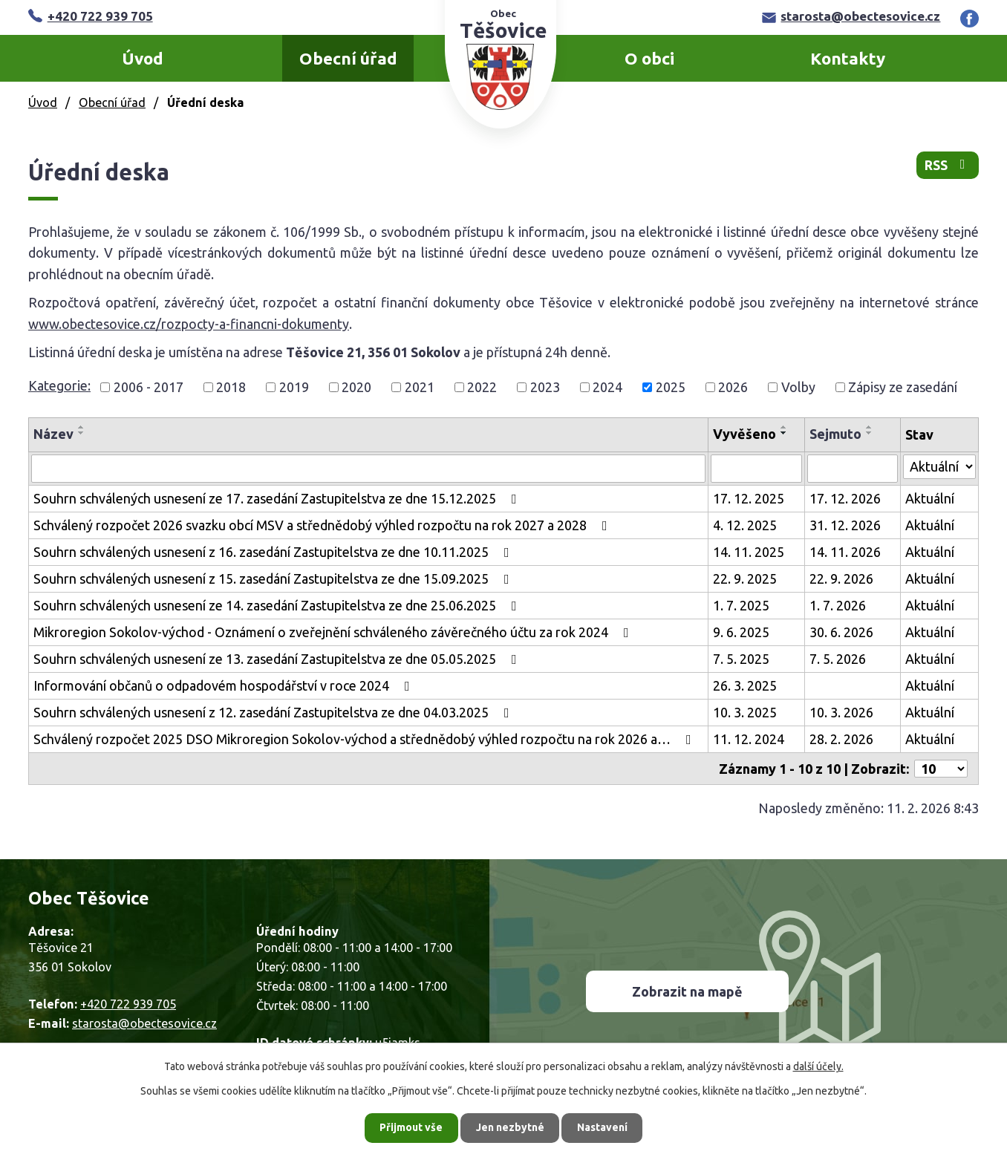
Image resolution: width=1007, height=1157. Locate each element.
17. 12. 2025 (748, 498)
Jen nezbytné (510, 1127)
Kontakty (847, 58)
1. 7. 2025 (741, 605)
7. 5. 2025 (741, 658)
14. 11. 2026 (845, 551)
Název (53, 433)
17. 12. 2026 (845, 498)
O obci (649, 58)
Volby (798, 386)
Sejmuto (835, 433)
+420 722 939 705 (90, 16)
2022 (482, 386)
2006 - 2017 (148, 386)
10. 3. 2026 (841, 712)
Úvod (142, 58)
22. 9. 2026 (841, 578)
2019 (294, 386)
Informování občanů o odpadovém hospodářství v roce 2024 (224, 685)
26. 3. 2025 (745, 685)
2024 (607, 386)
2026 (733, 386)
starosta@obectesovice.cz (851, 16)
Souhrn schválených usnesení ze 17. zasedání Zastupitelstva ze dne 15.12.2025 (278, 498)
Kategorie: (59, 385)
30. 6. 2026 (841, 632)
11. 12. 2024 (748, 738)
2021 (419, 386)
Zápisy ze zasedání (902, 386)
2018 (231, 386)
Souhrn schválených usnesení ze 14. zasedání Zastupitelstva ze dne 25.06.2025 (278, 605)
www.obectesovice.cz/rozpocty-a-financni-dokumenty (188, 323)
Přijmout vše (411, 1127)
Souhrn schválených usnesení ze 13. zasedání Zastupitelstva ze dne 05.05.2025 (278, 658)
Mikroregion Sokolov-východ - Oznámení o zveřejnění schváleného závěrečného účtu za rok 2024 (334, 632)
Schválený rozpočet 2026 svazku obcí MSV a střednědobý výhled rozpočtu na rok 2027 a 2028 (323, 525)
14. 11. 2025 (748, 551)
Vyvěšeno (744, 433)
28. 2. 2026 (841, 738)
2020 (356, 386)
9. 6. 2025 (741, 632)
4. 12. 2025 (745, 525)
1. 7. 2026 (837, 605)
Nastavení (603, 1127)
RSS (947, 165)
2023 (545, 386)
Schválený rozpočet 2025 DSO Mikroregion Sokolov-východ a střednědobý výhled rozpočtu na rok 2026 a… (365, 738)
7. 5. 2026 (837, 658)
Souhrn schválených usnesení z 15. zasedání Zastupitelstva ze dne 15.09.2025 (274, 578)
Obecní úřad (348, 58)
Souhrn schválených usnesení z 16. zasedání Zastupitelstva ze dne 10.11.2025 (274, 551)
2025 (670, 386)
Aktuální (929, 498)
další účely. (818, 1066)
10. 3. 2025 (745, 712)
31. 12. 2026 (845, 525)
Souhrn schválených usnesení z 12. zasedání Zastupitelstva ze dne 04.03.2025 (274, 712)
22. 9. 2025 (745, 578)
